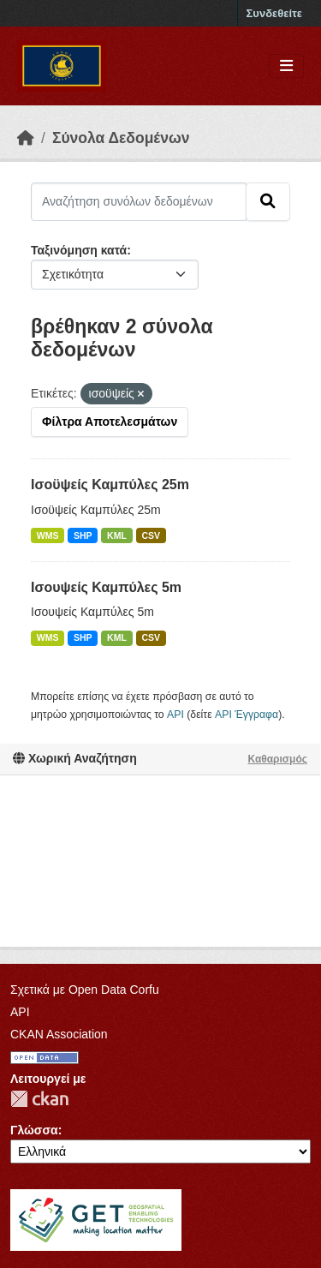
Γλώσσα (34, 1130)
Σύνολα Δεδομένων (121, 138)
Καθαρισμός (277, 759)
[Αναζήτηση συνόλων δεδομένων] (139, 201)
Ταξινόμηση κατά (79, 250)
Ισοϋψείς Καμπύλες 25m (110, 484)
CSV (150, 535)
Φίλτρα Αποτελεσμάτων (109, 421)
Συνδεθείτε (274, 13)
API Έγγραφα (246, 715)
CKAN (39, 1099)
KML (117, 535)
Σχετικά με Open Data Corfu (84, 989)
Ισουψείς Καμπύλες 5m (106, 587)
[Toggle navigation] (286, 66)
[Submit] (268, 201)
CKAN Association (59, 1034)
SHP (83, 535)
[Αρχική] (25, 138)
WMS (48, 535)
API (175, 715)
